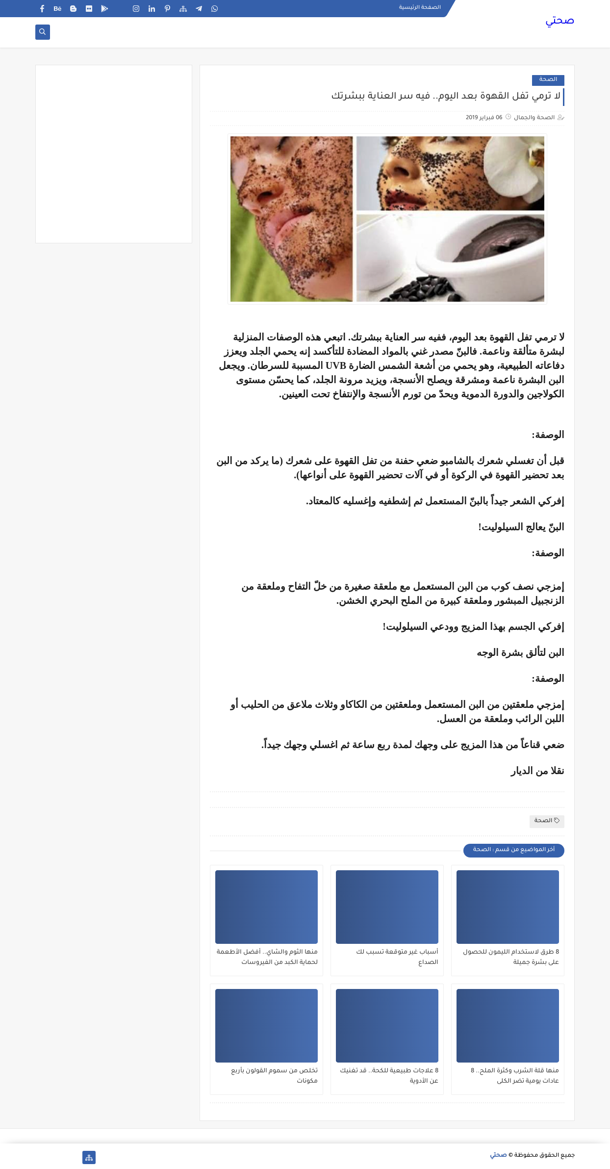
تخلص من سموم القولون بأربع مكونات (274, 1076)
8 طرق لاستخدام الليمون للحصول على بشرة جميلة (511, 957)
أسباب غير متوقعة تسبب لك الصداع (397, 957)
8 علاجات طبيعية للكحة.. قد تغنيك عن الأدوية (389, 1076)
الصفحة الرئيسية (420, 8)
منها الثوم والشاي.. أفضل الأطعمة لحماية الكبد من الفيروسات (267, 957)
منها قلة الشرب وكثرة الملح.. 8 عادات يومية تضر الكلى (515, 1076)
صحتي (560, 22)
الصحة (548, 80)
